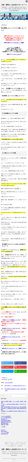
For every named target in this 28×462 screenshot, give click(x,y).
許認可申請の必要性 (5, 420)
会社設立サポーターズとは (9, 442)
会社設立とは (4, 377)
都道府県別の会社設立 (6, 421)
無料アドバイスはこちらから (14, 54)
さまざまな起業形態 (5, 416)
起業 (9, 379)
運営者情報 (20, 446)
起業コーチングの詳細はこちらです (11, 320)
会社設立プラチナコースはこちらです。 (11, 328)
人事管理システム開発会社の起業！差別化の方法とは (13, 411)
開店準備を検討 (4, 423)
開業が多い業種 (4, 424)
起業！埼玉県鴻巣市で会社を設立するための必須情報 (13, 407)
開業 (11, 379)
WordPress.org (4, 433)
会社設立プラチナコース (14, 443)
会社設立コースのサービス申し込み (16, 444)
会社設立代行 (4, 379)
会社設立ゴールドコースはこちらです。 (11, 336)
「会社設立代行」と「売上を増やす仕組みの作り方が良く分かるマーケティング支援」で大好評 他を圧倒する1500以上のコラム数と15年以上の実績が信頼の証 (14, 453)
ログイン (3, 429)
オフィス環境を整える (6, 417)
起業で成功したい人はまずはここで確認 (14, 42)
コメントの (5, 432)
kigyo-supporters (9, 382)
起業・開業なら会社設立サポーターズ (14, 5)
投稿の (4, 431)
